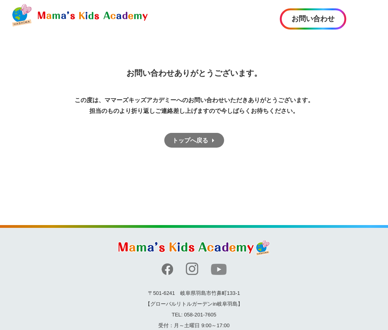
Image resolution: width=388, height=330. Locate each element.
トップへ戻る (190, 140)
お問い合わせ (313, 19)
